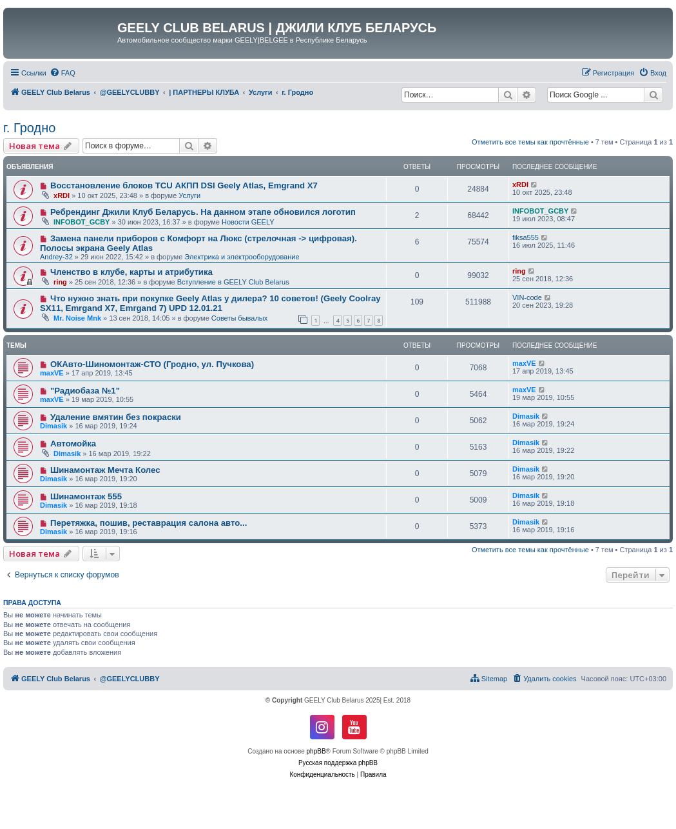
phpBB (316, 751)
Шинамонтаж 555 (86, 496)
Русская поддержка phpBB (338, 762)
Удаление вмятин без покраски (115, 417)
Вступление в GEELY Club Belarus (233, 282)
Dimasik (53, 426)
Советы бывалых (239, 318)
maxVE (52, 373)
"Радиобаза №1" (85, 390)
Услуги (189, 195)
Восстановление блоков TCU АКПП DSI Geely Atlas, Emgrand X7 (184, 185)
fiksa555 (525, 237)
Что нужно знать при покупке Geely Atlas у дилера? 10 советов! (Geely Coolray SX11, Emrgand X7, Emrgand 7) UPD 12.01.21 (210, 303)
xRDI (61, 195)
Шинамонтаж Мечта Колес (105, 470)
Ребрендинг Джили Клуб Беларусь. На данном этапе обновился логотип (203, 212)
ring (60, 282)
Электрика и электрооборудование (241, 257)
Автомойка (73, 443)
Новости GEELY (248, 222)
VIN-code (527, 297)
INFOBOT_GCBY (81, 222)
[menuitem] (62, 73)
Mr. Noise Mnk (77, 318)
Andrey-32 (56, 257)
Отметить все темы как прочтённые (530, 142)
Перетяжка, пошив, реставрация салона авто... (148, 523)
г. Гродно (29, 128)
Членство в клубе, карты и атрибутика (131, 272)
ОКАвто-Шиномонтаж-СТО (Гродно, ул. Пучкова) (152, 364)
